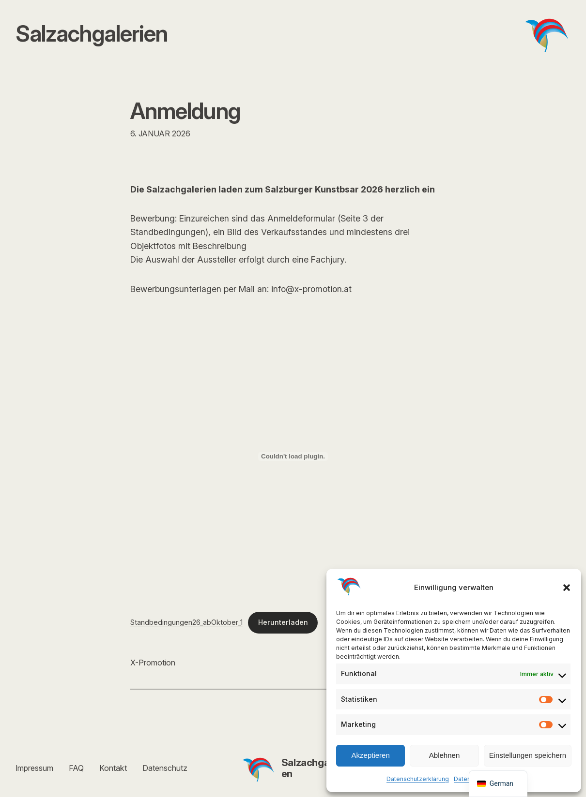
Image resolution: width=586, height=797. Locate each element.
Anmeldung (185, 111)
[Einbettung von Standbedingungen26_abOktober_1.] (293, 456)
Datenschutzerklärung (417, 778)
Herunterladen (283, 622)
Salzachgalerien (312, 768)
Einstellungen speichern (527, 755)
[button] (566, 587)
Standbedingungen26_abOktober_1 (186, 622)
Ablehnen (444, 755)
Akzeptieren (371, 755)
